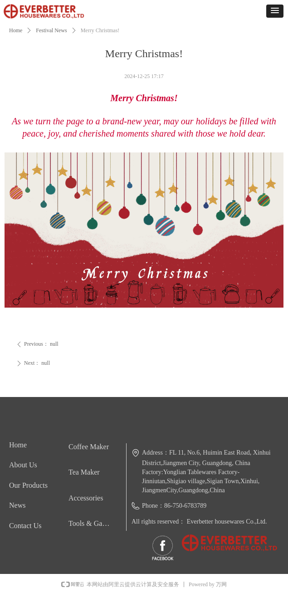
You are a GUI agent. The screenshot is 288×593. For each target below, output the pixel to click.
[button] (274, 11)
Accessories (85, 498)
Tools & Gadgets (92, 523)
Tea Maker (84, 472)
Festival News (51, 30)
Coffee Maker (88, 447)
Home (15, 30)
